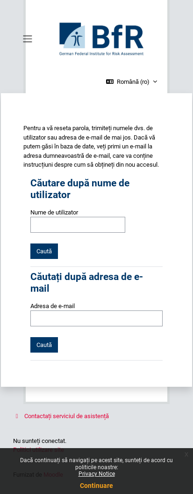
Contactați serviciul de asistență (61, 416)
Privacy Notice (97, 474)
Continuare (96, 485)
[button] (131, 82)
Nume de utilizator (54, 212)
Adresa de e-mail (52, 306)
